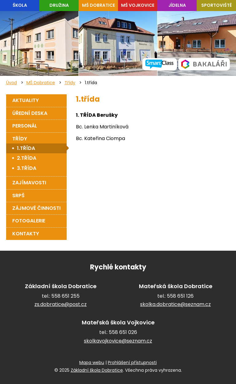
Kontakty (25, 233)
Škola (20, 5)
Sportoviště (216, 5)
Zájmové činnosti (36, 208)
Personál (24, 125)
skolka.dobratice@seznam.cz (175, 304)
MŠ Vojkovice (137, 5)
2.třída (26, 158)
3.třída (26, 168)
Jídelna (177, 5)
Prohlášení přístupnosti (132, 362)
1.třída (26, 148)
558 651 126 (180, 296)
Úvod (11, 83)
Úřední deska (29, 113)
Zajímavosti (29, 182)
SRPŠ (18, 195)
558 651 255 (65, 296)
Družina (59, 5)
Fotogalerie (28, 220)
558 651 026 (123, 332)
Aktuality (25, 100)
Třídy (70, 83)
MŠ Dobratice (98, 5)
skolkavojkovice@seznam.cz (118, 340)
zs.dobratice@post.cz (60, 304)
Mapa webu (91, 362)
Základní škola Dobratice (97, 370)
